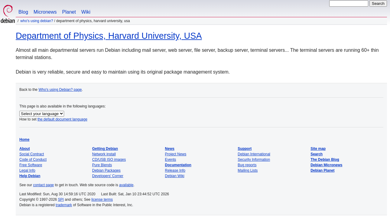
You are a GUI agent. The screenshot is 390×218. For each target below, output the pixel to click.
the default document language (62, 119)
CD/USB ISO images (109, 159)
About (24, 149)
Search (316, 154)
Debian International (254, 154)
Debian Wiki (174, 176)
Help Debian (29, 176)
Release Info (175, 170)
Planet (69, 12)
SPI (61, 199)
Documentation (178, 165)
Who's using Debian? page (60, 90)
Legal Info (27, 170)
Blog (23, 12)
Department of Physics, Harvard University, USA (109, 36)
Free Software (30, 165)
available (126, 185)
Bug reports (247, 165)
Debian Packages (106, 170)
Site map (318, 149)
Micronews (45, 12)
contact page (43, 185)
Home (24, 139)
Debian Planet (322, 170)
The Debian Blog (324, 159)
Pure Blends (102, 165)
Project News (176, 154)
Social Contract (31, 154)
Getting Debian (105, 149)
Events (170, 159)
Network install (104, 154)
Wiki (85, 12)
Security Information (254, 159)
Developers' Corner (107, 176)
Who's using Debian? (36, 21)
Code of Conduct (33, 159)
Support (245, 149)
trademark (64, 205)
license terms (102, 199)
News (169, 149)
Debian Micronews (326, 165)
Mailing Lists (248, 170)
